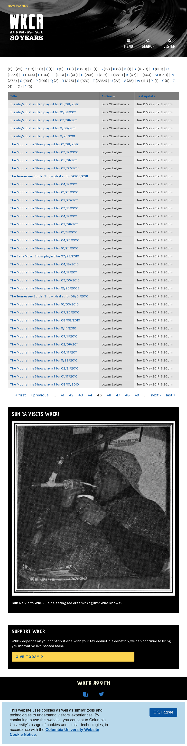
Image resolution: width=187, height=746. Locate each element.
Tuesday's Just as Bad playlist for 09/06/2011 (43, 120)
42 (71, 395)
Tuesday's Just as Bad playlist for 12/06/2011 (43, 112)
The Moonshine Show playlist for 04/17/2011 (43, 184)
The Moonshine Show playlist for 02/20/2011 (44, 200)
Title (13, 96)
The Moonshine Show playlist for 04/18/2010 (44, 264)
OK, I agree (163, 712)
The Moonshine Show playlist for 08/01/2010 (44, 384)
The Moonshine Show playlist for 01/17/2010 (43, 376)
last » (171, 395)
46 (109, 395)
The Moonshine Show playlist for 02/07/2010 (45, 168)
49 (137, 395)
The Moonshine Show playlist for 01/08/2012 (44, 144)
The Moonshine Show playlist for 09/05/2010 (45, 280)
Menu (128, 46)
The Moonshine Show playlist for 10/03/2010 (44, 304)
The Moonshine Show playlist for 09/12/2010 (44, 152)
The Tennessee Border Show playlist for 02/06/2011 (49, 176)
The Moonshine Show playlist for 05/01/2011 (43, 160)
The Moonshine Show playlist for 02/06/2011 (44, 344)
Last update (146, 96)
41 (62, 395)
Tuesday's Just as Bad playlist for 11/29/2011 (42, 136)
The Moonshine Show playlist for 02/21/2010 (44, 368)
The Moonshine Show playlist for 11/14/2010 (43, 328)
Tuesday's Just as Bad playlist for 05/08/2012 (44, 104)
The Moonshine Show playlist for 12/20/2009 (44, 288)
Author (108, 96)
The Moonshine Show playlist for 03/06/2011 (44, 224)
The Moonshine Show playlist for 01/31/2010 (43, 232)
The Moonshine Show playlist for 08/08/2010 (45, 320)
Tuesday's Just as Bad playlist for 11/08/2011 (42, 128)
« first (20, 395)
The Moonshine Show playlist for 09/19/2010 (44, 208)
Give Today (27, 656)
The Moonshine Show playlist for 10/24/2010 (44, 248)
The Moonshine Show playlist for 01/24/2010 (44, 192)
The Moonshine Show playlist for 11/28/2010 (43, 360)
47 (118, 395)
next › (156, 395)
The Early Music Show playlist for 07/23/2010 (44, 256)
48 (127, 395)
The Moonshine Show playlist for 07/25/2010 (44, 312)
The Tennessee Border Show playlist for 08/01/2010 (49, 296)
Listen (169, 46)
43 (80, 395)
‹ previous (40, 395)
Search (148, 46)
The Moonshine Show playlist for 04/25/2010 (44, 240)
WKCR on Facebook (86, 694)
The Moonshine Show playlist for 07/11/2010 (43, 336)
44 (90, 395)
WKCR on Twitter (101, 694)
